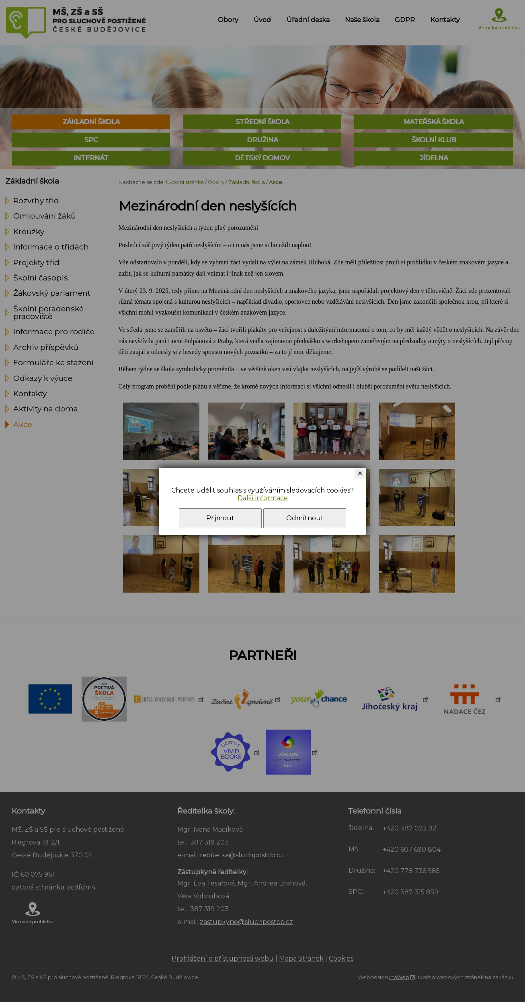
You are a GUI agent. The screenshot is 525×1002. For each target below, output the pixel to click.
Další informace (263, 498)
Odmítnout (305, 518)
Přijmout (220, 518)
